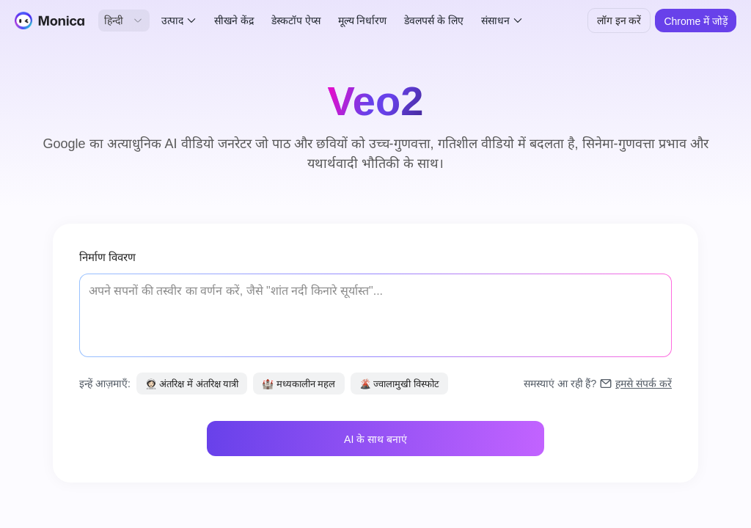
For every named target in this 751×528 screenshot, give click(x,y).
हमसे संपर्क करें (643, 383)
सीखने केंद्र (234, 20)
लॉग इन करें (619, 20)
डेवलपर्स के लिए (434, 20)
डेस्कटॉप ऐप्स (295, 20)
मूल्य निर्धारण (362, 20)
